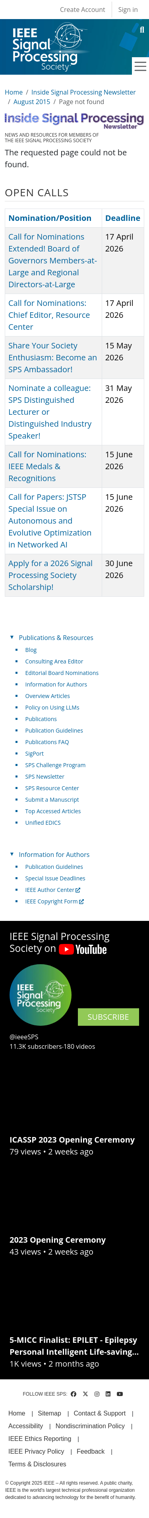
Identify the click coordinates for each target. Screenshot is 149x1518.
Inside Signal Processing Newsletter (83, 92)
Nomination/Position (49, 218)
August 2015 (32, 101)
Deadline (123, 218)
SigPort (34, 753)
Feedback (90, 1451)
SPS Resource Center (52, 788)
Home (14, 92)
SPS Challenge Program (55, 765)
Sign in (128, 9)
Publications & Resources (56, 637)
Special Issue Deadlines (55, 878)
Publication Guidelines (54, 730)
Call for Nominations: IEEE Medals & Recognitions (47, 466)
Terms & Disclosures (37, 1464)
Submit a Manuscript (52, 799)
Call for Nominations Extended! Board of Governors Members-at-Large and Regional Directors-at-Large (52, 260)
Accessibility (25, 1426)
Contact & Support (100, 1413)
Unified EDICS (43, 822)
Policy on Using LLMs (52, 707)
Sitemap (49, 1413)
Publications (41, 719)
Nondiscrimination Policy (90, 1426)
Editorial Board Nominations (62, 673)
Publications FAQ (47, 742)
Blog (31, 650)
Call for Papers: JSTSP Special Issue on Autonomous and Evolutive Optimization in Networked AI (50, 520)
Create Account (82, 9)
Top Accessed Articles (53, 811)
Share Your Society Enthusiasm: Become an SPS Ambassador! (52, 357)
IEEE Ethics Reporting (39, 1438)
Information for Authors (56, 684)
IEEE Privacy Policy (36, 1451)
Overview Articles (47, 696)
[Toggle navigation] (140, 66)
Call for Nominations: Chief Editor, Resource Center (49, 315)
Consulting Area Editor (54, 661)
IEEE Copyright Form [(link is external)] (54, 901)
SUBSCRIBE (108, 1016)
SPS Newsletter (44, 776)
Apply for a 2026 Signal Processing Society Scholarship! (50, 575)
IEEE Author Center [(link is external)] (53, 889)
